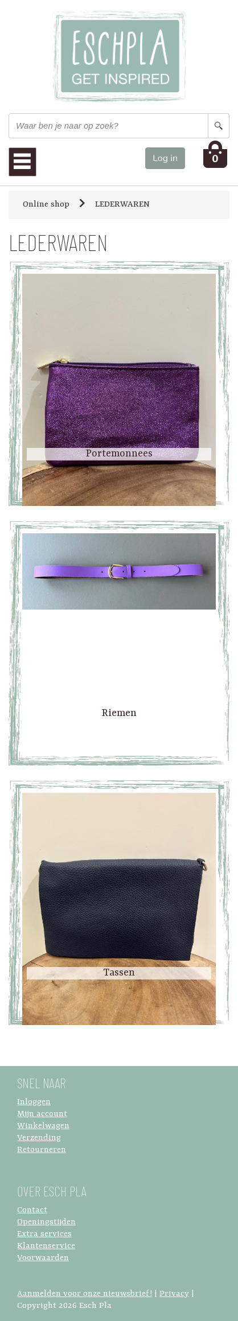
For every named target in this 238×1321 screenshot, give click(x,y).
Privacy (174, 1294)
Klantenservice (46, 1246)
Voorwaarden (43, 1258)
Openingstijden (46, 1222)
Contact (32, 1210)
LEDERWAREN (122, 204)
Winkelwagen (43, 1126)
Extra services (44, 1234)
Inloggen (34, 1102)
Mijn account (42, 1114)
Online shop (46, 204)
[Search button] (218, 125)
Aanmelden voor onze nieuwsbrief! (84, 1294)
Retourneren (41, 1150)
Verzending (39, 1138)
